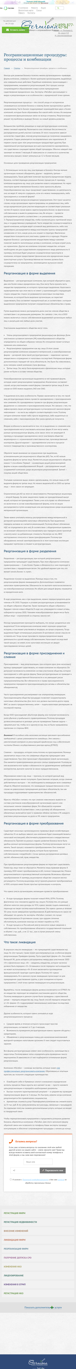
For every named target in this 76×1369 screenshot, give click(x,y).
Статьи (39, 10)
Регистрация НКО (13, 1293)
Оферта (21, 13)
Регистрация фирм (14, 1213)
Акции (43, 8)
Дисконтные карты (25, 10)
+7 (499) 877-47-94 (63, 26)
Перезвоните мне (52, 1170)
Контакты (31, 13)
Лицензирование (14, 1275)
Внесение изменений (16, 1231)
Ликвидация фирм (14, 1239)
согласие (61, 1179)
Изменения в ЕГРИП (15, 1284)
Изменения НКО (13, 1266)
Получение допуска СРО (17, 1257)
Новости (34, 8)
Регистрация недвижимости (20, 1222)
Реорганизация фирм (16, 1248)
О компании (23, 8)
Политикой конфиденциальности (35, 1179)
